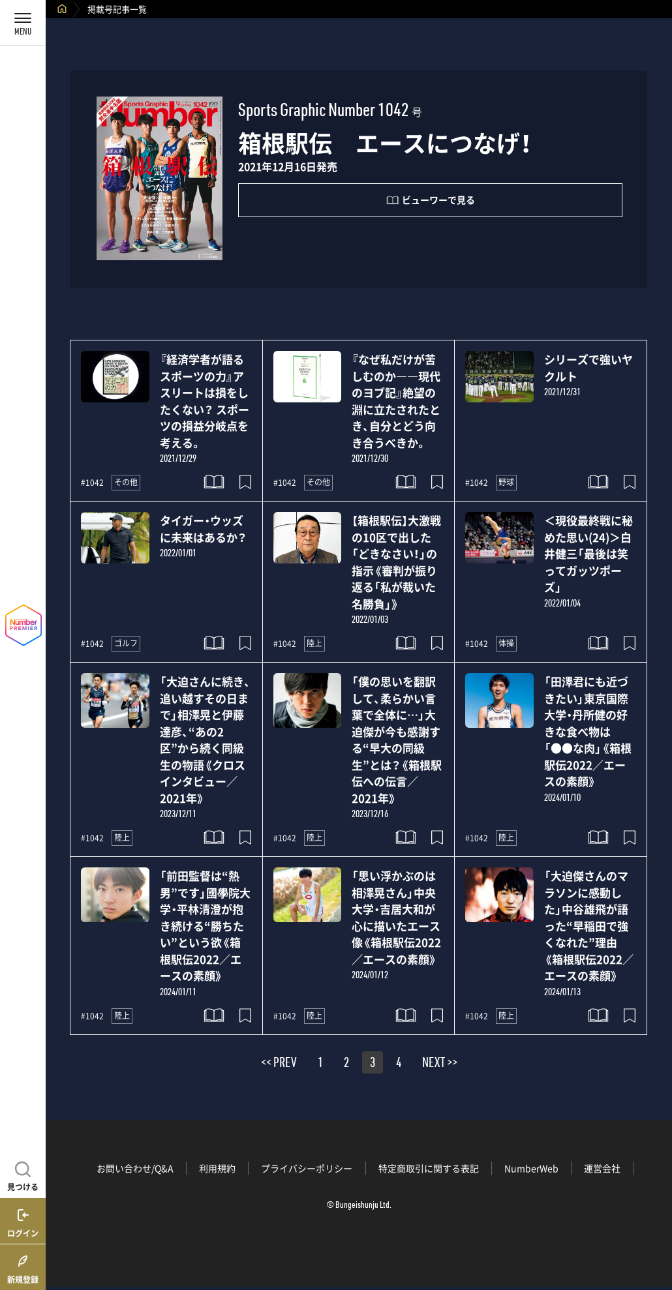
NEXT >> (439, 1064)
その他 (126, 482)
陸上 (314, 643)
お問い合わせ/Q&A (135, 1168)
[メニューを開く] (23, 23)
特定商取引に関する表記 (428, 1168)
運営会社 (602, 1168)
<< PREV (279, 1064)
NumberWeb (531, 1168)
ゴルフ (126, 643)
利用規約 (217, 1168)
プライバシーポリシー (306, 1168)
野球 (506, 482)
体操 (506, 643)
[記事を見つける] (23, 1174)
